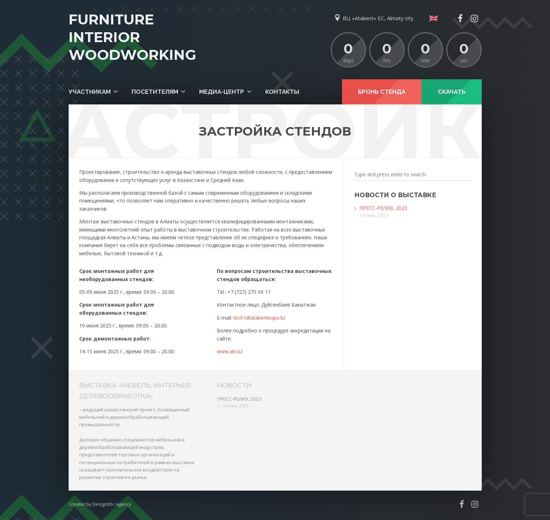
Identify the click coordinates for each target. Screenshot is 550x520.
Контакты (282, 91)
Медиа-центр (221, 91)
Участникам (90, 91)
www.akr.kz (230, 351)
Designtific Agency (111, 504)
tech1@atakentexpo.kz (259, 317)
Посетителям (155, 91)
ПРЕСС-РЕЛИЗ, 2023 (383, 208)
